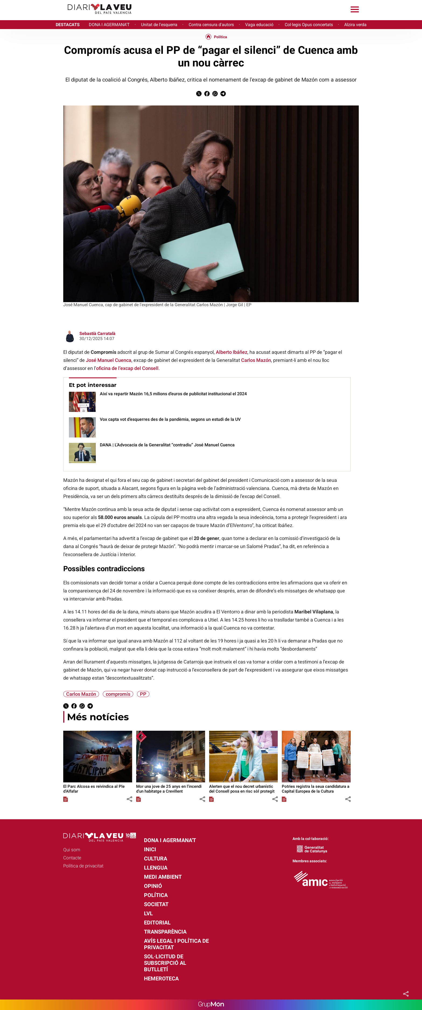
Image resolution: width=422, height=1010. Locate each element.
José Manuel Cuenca (108, 360)
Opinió (153, 886)
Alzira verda (355, 24)
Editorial (157, 922)
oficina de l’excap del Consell (127, 368)
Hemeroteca (161, 978)
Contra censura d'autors (211, 24)
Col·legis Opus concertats (309, 24)
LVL (148, 913)
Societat (156, 904)
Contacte (72, 857)
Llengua (155, 867)
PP (143, 694)
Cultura (155, 858)
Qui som (71, 849)
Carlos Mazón (256, 360)
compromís (118, 694)
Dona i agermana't (170, 840)
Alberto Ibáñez (231, 352)
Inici (150, 849)
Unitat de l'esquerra (159, 24)
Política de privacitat (83, 865)
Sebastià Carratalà (97, 333)
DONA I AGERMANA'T (109, 24)
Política (220, 37)
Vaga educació (259, 24)
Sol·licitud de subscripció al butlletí (165, 963)
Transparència (165, 931)
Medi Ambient (163, 877)
